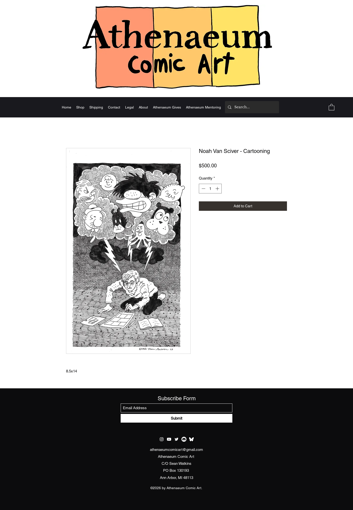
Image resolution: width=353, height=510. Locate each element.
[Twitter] (176, 439)
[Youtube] (169, 439)
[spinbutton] (210, 188)
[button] (331, 107)
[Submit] (176, 418)
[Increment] (217, 188)
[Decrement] (203, 188)
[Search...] (251, 107)
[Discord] (183, 439)
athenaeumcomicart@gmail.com (176, 449)
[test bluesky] (191, 439)
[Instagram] (161, 439)
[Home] (176, 46)
